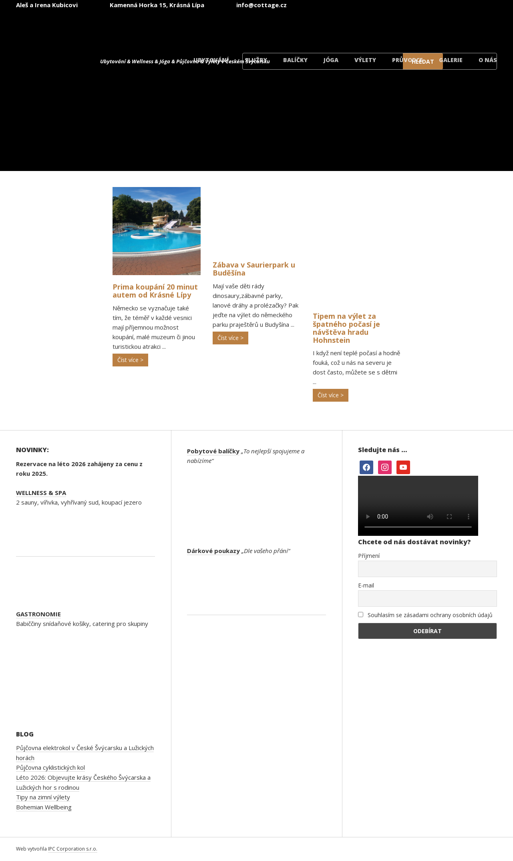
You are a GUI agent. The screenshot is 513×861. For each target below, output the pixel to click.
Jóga (331, 60)
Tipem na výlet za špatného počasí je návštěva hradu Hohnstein (346, 327)
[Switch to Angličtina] (326, 27)
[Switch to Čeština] (277, 27)
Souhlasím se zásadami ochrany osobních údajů (425, 615)
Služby (256, 60)
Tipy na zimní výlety (43, 797)
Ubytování (211, 60)
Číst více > (130, 360)
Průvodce (407, 60)
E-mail (366, 585)
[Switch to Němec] (374, 27)
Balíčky (295, 60)
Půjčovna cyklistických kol (50, 767)
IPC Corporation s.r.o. (72, 848)
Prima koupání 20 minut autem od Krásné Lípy (155, 291)
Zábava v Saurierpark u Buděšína (254, 269)
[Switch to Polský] (422, 27)
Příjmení (369, 555)
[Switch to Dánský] (470, 27)
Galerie (451, 60)
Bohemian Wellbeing (44, 807)
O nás (488, 60)
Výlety (365, 60)
